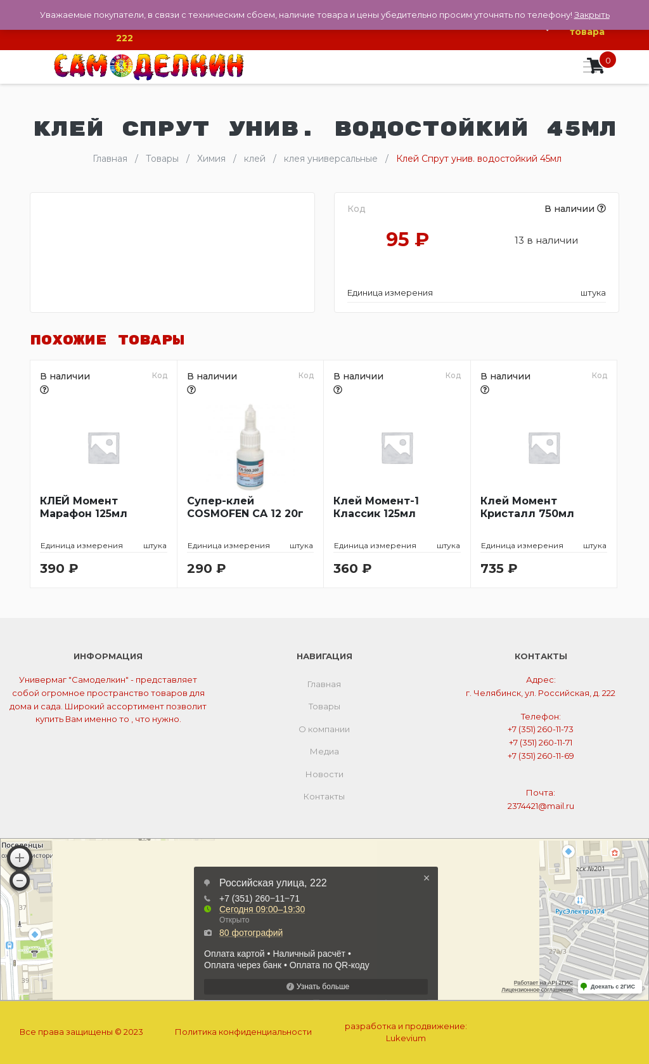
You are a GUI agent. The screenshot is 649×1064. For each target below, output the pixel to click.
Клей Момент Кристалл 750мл (527, 507)
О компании (324, 729)
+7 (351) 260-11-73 (541, 729)
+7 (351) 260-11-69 (541, 756)
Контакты (324, 796)
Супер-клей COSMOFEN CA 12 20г (245, 507)
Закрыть (592, 15)
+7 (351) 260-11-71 (540, 742)
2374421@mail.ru (541, 806)
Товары (324, 706)
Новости (324, 774)
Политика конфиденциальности (243, 1032)
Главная (324, 684)
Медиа (324, 751)
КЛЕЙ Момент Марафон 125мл (83, 507)
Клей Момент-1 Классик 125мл (376, 507)
